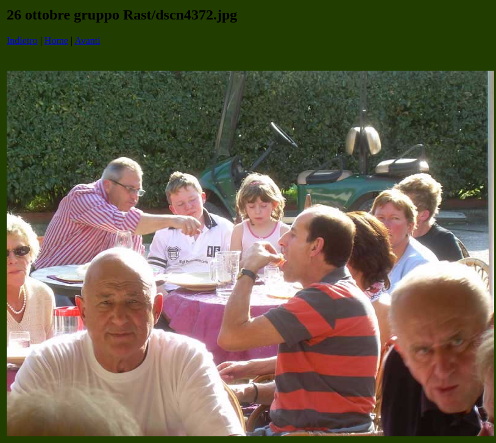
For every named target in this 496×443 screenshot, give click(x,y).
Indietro (22, 40)
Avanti (87, 40)
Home (56, 40)
